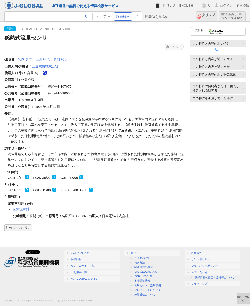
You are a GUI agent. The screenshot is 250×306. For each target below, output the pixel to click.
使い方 (171, 5)
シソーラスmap (232, 16)
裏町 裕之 (61, 59)
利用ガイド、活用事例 (147, 285)
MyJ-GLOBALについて (147, 271)
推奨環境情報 (142, 280)
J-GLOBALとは (80, 252)
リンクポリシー (200, 259)
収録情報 (76, 259)
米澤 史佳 (25, 59)
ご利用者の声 (79, 272)
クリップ (208, 16)
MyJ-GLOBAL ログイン (84, 278)
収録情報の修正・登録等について (215, 277)
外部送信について (145, 294)
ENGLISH (186, 5)
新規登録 (243, 5)
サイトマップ (199, 283)
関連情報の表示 (143, 267)
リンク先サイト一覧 (83, 265)
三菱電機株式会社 (45, 66)
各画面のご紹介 (143, 258)
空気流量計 (21, 209)
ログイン (226, 5)
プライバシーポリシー (204, 265)
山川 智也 (43, 59)
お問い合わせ (199, 272)
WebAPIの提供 (143, 276)
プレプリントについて (147, 289)
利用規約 (196, 252)
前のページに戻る (18, 228)
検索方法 (139, 262)
